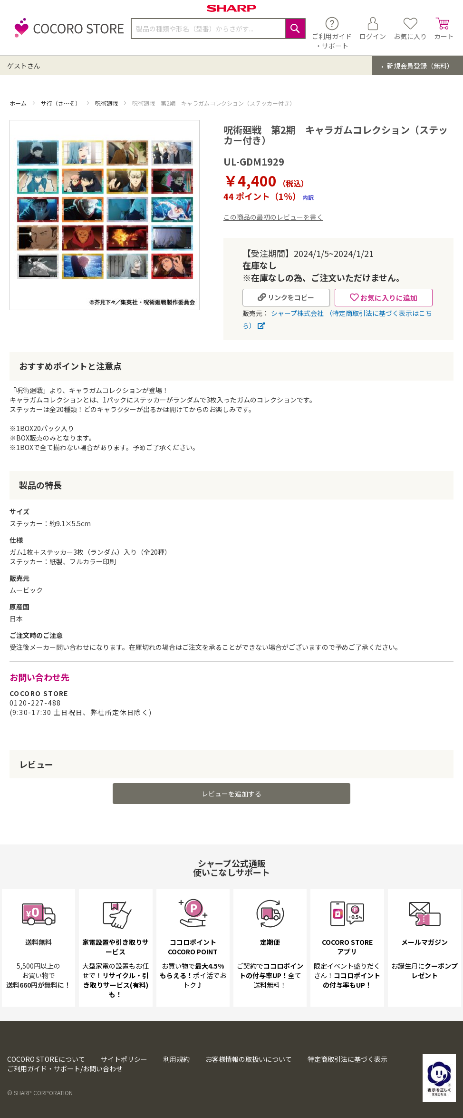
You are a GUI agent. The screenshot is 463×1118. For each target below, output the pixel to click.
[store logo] (67, 33)
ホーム (19, 103)
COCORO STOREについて (46, 1059)
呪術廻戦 (107, 103)
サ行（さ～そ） (61, 103)
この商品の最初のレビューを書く (273, 217)
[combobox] (218, 28)
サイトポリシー (124, 1059)
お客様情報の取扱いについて (248, 1059)
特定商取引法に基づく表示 (347, 1059)
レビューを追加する (231, 793)
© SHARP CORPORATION (40, 1093)
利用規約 (176, 1059)
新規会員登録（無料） (419, 65)
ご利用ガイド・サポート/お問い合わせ (65, 1068)
